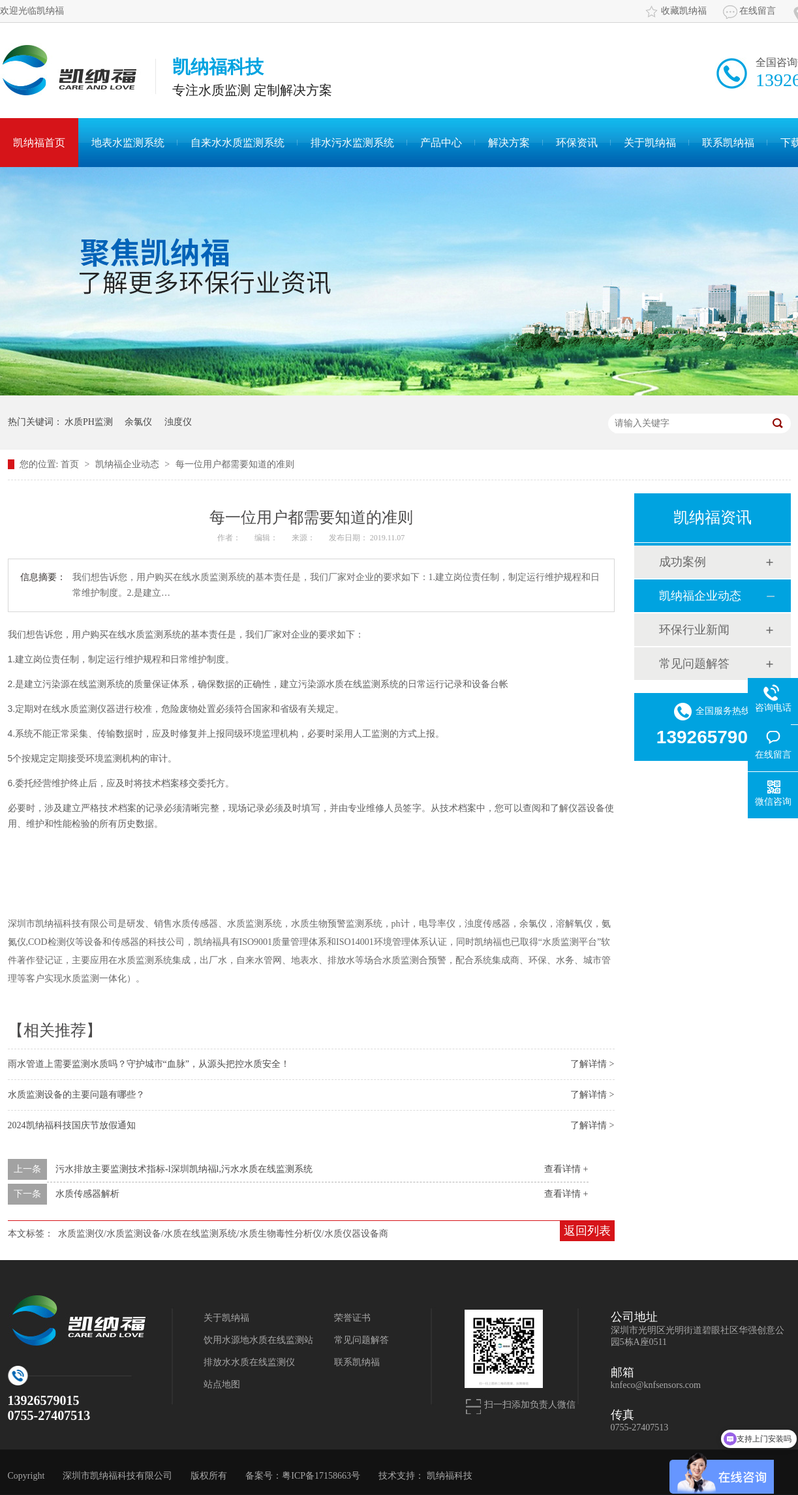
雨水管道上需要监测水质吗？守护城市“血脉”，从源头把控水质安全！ (149, 1064)
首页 (71, 464)
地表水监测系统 (127, 142)
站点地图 (222, 1384)
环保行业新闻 (694, 629)
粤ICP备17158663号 (321, 1476)
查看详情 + (566, 1169)
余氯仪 (138, 422)
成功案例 (682, 561)
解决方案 (509, 142)
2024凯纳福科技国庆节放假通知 (72, 1125)
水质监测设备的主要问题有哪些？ (76, 1095)
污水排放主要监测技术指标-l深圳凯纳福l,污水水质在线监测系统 (184, 1169)
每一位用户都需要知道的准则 (235, 464)
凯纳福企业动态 (128, 464)
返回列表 (587, 1230)
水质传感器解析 (87, 1194)
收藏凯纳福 (684, 11)
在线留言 (757, 11)
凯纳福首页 (39, 142)
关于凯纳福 (650, 142)
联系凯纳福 (728, 142)
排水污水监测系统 (352, 142)
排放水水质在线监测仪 (249, 1362)
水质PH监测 (89, 422)
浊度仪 (178, 422)
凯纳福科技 (449, 1476)
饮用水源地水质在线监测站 (258, 1340)
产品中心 (441, 142)
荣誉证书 (352, 1318)
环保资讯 (577, 142)
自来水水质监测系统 (237, 142)
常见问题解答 (694, 663)
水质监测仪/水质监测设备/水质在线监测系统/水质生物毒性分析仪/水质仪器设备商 (223, 1234)
